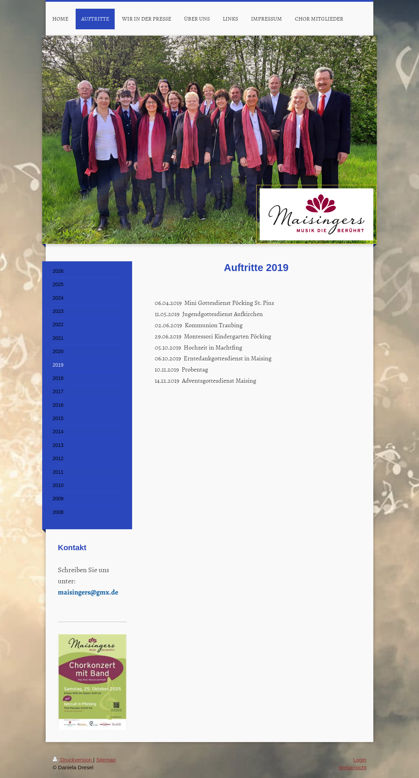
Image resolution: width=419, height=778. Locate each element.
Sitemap (106, 760)
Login (359, 760)
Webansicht (352, 767)
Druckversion (73, 760)
